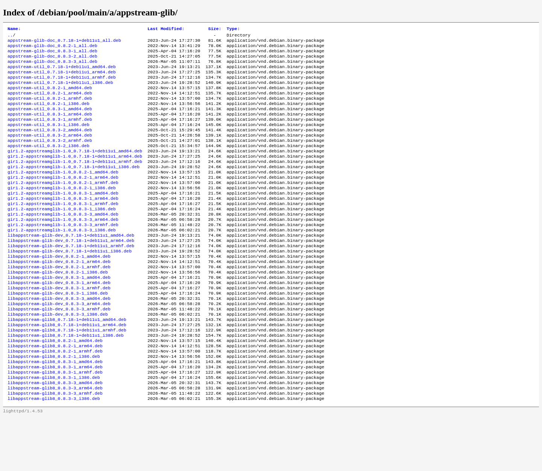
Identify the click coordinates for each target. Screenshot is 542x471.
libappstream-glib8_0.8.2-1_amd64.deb (55, 386)
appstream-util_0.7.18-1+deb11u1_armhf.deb (62, 85)
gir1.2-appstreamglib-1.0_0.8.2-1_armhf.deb (63, 205)
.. (10, 36)
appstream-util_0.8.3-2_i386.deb (48, 163)
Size (214, 29)
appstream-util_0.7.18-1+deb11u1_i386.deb (60, 91)
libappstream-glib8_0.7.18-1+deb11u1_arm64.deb (67, 368)
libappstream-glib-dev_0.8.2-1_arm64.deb (59, 295)
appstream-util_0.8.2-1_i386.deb (48, 115)
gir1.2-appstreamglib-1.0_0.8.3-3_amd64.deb (63, 241)
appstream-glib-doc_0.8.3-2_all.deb (52, 61)
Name (14, 29)
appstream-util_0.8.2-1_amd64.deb (50, 97)
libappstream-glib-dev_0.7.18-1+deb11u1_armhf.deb (71, 277)
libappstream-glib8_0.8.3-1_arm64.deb (55, 416)
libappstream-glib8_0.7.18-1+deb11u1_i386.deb (66, 380)
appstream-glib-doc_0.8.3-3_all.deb (52, 67)
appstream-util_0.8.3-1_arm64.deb (50, 127)
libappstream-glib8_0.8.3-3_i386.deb (54, 452)
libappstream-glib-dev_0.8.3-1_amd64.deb (59, 313)
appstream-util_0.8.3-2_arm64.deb (50, 151)
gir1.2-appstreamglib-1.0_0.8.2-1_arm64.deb (63, 199)
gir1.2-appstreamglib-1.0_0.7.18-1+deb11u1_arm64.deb (75, 175)
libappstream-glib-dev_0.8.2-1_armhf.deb (59, 301)
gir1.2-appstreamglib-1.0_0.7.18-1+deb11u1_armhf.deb (75, 181)
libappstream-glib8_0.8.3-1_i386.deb (54, 428)
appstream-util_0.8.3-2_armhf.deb (50, 157)
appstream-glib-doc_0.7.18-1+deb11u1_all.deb (64, 43)
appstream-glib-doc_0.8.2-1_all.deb (52, 49)
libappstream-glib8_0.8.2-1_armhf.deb (55, 398)
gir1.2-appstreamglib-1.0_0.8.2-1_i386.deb (62, 211)
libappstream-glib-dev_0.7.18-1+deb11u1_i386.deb (70, 283)
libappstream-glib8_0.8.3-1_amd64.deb (55, 410)
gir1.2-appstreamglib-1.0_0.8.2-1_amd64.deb (63, 193)
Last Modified (166, 29)
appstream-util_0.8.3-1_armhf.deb (50, 133)
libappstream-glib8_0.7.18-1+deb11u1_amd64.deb (67, 362)
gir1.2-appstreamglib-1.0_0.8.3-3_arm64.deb (63, 247)
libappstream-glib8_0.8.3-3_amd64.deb (55, 434)
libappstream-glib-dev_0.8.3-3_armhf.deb (59, 349)
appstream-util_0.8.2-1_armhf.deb (50, 109)
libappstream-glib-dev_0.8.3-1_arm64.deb (59, 319)
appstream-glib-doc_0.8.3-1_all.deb (52, 55)
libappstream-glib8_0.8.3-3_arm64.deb (55, 440)
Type (233, 29)
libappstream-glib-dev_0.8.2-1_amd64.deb (59, 289)
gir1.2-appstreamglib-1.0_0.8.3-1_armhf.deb (63, 229)
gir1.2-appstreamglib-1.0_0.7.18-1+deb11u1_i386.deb (74, 187)
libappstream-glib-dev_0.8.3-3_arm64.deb (59, 343)
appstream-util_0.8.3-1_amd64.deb (50, 121)
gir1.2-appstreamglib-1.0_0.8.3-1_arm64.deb (63, 223)
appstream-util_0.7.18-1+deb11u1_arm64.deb (62, 79)
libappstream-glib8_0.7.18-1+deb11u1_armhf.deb (67, 374)
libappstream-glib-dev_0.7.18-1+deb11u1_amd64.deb (71, 265)
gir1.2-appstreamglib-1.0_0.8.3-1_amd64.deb (63, 217)
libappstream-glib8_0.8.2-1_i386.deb (54, 404)
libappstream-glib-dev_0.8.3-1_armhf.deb (59, 325)
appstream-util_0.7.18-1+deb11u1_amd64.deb (62, 73)
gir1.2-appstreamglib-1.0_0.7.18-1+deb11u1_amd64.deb (75, 169)
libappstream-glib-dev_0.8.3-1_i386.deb (58, 331)
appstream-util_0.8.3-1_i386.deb (48, 139)
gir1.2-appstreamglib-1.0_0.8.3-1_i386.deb (62, 235)
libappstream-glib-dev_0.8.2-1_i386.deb (58, 307)
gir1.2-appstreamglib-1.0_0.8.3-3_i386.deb (62, 259)
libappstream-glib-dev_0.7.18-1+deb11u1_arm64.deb (71, 271)
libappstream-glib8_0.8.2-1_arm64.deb (55, 392)
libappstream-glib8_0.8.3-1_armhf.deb (55, 422)
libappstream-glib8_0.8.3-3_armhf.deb (55, 446)
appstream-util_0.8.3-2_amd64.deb (50, 145)
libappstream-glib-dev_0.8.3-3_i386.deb (58, 355)
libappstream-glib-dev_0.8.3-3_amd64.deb (59, 337)
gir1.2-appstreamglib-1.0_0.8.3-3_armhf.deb (63, 253)
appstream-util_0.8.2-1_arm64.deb (50, 103)
